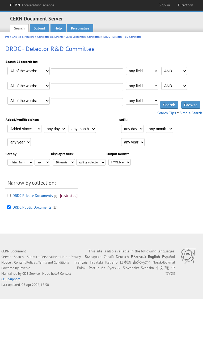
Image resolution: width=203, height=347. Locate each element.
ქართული (141, 262)
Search (19, 28)
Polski (82, 267)
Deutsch (122, 256)
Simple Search (191, 113)
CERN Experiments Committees (83, 37)
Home (6, 37)
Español (168, 256)
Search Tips (166, 113)
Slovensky (131, 267)
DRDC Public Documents (32, 207)
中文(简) (162, 267)
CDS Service (31, 273)
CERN (32, 5)
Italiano (111, 262)
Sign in (164, 5)
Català (109, 256)
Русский (114, 267)
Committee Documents (50, 37)
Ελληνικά (138, 256)
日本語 (125, 262)
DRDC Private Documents (32, 195)
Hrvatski (96, 262)
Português (97, 267)
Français (81, 262)
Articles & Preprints (23, 37)
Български (93, 256)
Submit (39, 28)
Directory (185, 5)
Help (58, 28)
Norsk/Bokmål (164, 262)
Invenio (24, 268)
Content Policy (24, 262)
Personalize (80, 28)
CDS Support (10, 279)
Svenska (147, 267)
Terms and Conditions (53, 262)
